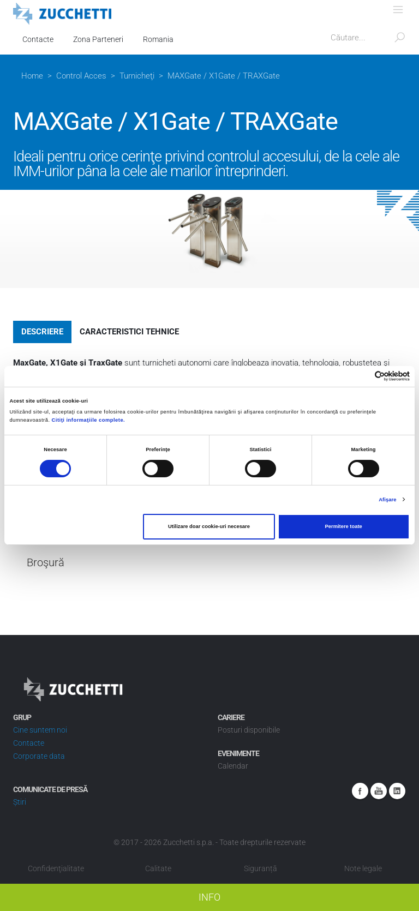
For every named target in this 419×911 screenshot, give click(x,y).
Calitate (158, 868)
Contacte (37, 39)
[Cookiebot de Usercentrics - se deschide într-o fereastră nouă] (362, 376)
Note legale (363, 868)
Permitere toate (343, 526)
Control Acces (81, 76)
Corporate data (39, 756)
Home (32, 76)
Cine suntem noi (40, 730)
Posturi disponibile (249, 730)
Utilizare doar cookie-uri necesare (209, 526)
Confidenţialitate (56, 868)
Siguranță (260, 868)
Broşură (45, 562)
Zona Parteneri (98, 39)
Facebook (360, 791)
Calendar (233, 766)
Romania (158, 39)
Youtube (378, 791)
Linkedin (397, 791)
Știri (19, 802)
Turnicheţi (136, 76)
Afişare (387, 499)
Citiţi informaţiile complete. (88, 420)
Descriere (42, 332)
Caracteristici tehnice (129, 332)
